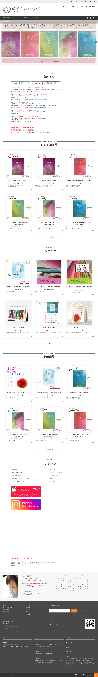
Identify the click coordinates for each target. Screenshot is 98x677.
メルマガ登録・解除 (35, 17)
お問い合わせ (15, 17)
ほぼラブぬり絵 (54, 475)
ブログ (4, 619)
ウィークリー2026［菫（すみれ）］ (49, 180)
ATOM (7, 623)
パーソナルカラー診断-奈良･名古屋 (49, 286)
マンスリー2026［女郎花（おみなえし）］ (49, 434)
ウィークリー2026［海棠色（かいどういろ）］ (80, 180)
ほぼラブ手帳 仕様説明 (17, 472)
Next (96, 42)
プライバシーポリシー (8, 628)
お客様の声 (14, 469)
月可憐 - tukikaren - (79, 328)
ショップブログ (25, 17)
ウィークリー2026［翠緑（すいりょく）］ (79, 222)
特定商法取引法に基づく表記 (10, 626)
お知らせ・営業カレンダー (38, 132)
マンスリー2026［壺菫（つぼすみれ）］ (18, 434)
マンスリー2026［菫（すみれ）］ (18, 180)
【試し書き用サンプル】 (40, 107)
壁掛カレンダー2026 (49, 328)
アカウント (75, 1)
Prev (2, 42)
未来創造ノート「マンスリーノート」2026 (18, 286)
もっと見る (49, 237)
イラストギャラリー (16, 475)
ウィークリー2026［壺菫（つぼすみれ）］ (49, 222)
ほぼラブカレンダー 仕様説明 (57, 472)
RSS (4, 623)
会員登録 (93, 1)
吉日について (53, 469)
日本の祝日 (52, 481)
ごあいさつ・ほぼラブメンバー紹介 (20, 478)
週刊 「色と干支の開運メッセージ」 (31, 593)
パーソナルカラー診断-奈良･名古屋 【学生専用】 (79, 287)
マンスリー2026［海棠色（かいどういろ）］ (79, 434)
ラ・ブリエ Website (27, 591)
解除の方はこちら (84, 610)
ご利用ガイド (6, 17)
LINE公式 (13, 97)
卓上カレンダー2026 (18, 328)
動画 (51, 478)
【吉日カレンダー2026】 (40, 99)
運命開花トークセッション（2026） (18, 392)
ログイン (84, 1)
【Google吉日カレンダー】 (33, 91)
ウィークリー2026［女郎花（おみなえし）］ (18, 222)
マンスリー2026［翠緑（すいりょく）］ (79, 392)
